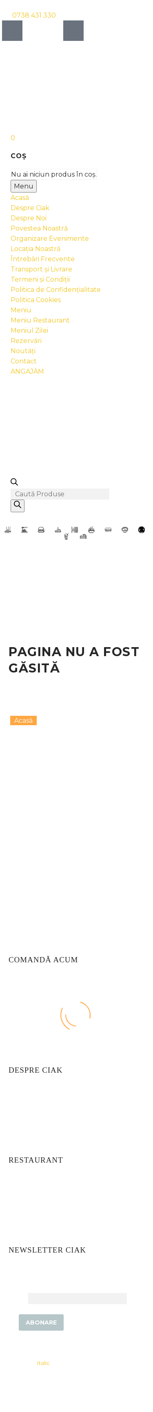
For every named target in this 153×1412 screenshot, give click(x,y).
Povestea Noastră (39, 228)
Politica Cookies (36, 300)
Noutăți (23, 351)
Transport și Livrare (41, 269)
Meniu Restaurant (40, 320)
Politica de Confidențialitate (56, 290)
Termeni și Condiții (40, 279)
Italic (43, 1363)
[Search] (17, 506)
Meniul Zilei (29, 330)
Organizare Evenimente (50, 238)
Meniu (21, 310)
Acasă (20, 198)
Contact (24, 361)
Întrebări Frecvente (43, 259)
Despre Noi (29, 218)
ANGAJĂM (27, 371)
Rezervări (26, 341)
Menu (23, 186)
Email (18, 1298)
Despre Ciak (30, 208)
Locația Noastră (35, 249)
